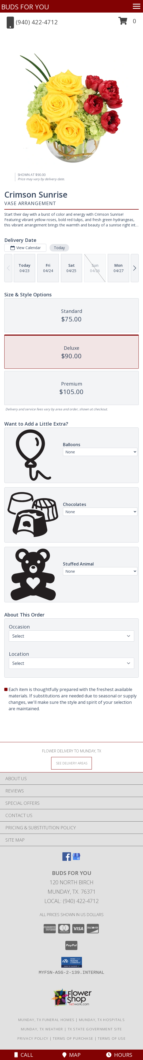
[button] (127, 23)
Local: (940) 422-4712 (71, 901)
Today (59, 247)
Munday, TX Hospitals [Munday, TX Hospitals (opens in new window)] (102, 1019)
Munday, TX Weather (42, 1029)
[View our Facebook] (66, 859)
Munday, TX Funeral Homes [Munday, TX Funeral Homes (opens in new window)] (46, 1019)
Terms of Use (112, 1038)
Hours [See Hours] (119, 1054)
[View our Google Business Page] (76, 859)
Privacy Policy (32, 1038)
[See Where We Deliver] (71, 762)
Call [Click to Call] (23, 1054)
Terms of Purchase (73, 1038)
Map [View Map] (71, 1054)
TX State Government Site (95, 1029)
